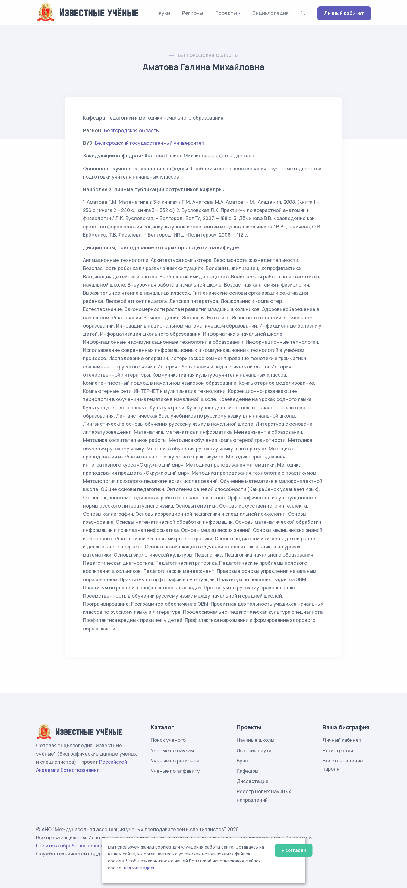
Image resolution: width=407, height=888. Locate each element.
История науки (254, 750)
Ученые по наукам (172, 750)
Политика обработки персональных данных (88, 845)
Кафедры (247, 771)
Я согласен (294, 850)
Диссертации (252, 781)
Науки (162, 13)
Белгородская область (208, 55)
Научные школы (255, 740)
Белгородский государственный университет (149, 143)
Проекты (226, 13)
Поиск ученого (168, 740)
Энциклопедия (270, 13)
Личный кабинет (344, 13)
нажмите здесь (140, 868)
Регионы (192, 13)
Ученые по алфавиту (175, 771)
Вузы (242, 760)
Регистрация (338, 750)
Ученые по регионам (175, 760)
